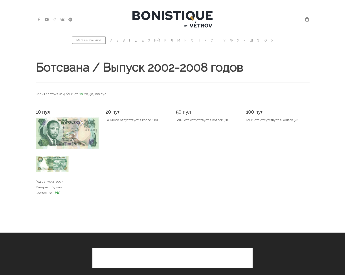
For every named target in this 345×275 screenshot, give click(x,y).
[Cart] (307, 19)
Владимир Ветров (200, 264)
